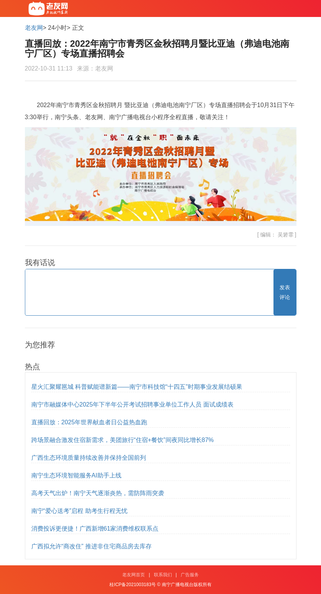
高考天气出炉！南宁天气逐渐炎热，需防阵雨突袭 (97, 493)
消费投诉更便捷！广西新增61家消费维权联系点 (95, 528)
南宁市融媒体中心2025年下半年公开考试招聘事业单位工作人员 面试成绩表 (132, 404)
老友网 (34, 28)
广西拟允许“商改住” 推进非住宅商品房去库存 (91, 546)
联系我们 (163, 574)
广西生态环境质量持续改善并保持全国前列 (88, 457)
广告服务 (190, 574)
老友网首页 (133, 574)
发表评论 (285, 292)
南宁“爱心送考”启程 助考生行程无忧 (79, 511)
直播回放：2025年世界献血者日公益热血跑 (89, 422)
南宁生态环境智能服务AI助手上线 (76, 475)
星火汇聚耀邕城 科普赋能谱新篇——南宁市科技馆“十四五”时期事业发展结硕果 (136, 387)
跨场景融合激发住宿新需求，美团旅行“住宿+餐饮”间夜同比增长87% (122, 440)
